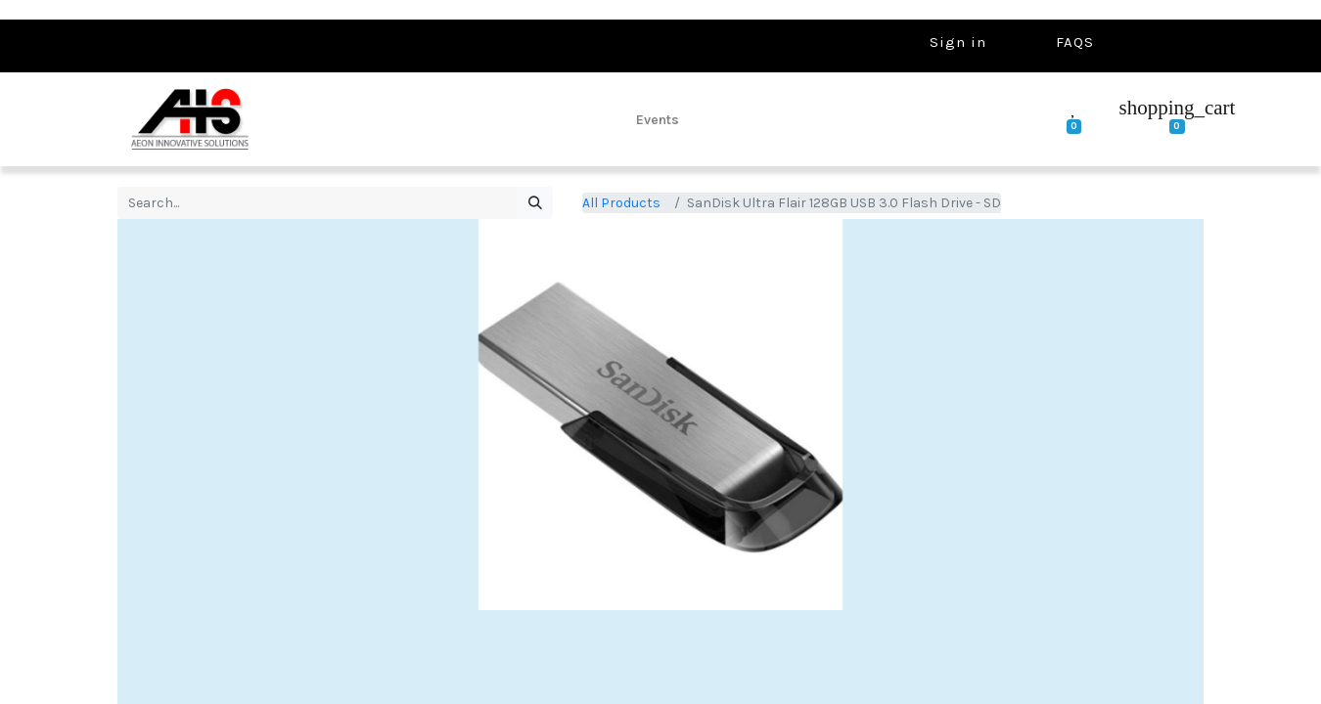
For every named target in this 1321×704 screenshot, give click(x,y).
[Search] (535, 203)
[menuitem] (657, 119)
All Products (621, 203)
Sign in (958, 42)
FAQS (1075, 42)
